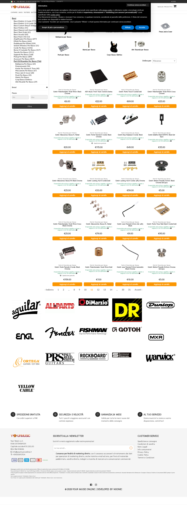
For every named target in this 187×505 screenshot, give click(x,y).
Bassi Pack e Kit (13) (20, 35)
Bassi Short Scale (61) (20, 31)
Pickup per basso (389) (21, 53)
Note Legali (142, 454)
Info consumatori (144, 457)
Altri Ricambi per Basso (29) (24, 76)
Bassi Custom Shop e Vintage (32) (24, 25)
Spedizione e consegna (147, 449)
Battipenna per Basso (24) (23, 60)
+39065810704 (19, 462)
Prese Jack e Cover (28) (22, 68)
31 (129, 298)
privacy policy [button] (107, 10)
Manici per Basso (20, 72)
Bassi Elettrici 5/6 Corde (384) (23, 23)
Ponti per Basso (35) (21, 70)
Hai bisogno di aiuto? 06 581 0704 (28, 1)
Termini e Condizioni (146, 465)
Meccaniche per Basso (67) (23, 66)
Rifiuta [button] (127, 27)
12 (98, 298)
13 (104, 298)
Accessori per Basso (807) (22, 55)
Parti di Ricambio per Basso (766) (24, 57)
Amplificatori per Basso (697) (23, 37)
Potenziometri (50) (21, 62)
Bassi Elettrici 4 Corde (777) (22, 21)
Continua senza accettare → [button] (137, 5)
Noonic (118, 497)
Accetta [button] (142, 27)
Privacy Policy (143, 460)
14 (111, 298)
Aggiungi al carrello (67, 106)
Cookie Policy (143, 462)
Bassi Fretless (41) (19, 27)
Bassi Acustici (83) (19, 33)
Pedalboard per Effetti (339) (22, 41)
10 (85, 298)
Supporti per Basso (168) (21, 51)
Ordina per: (146, 60)
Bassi (13, 18)
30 (123, 298)
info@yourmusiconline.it (22, 459)
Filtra (30, 100)
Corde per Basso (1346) (21, 45)
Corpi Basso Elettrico (22, 74)
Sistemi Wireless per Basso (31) (23, 43)
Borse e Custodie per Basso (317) (24, 47)
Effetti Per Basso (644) (21, 39)
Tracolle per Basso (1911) (21, 49)
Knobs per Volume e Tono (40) (24, 64)
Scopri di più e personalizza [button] (53, 27)
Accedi (173, 1)
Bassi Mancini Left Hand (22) (23, 29)
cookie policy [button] (55, 15)
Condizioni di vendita (146, 452)
